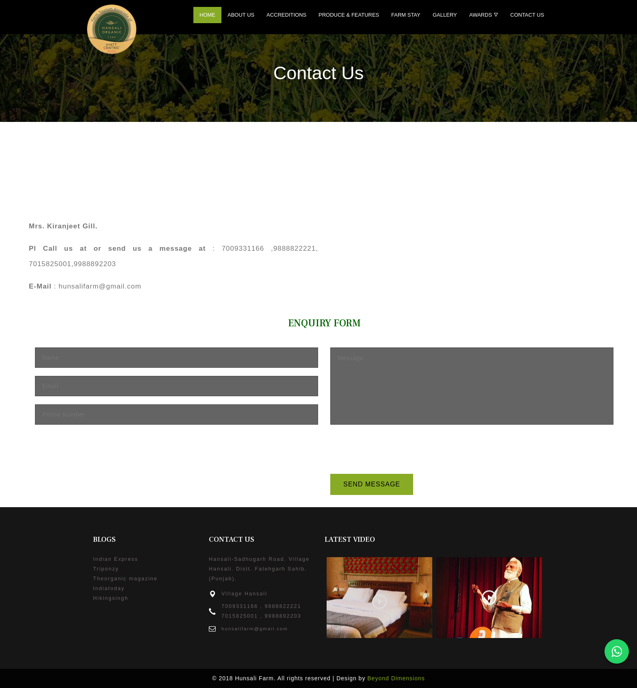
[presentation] (392, 448)
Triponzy (106, 569)
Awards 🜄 (483, 15)
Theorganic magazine (125, 579)
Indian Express (115, 559)
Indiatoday (109, 588)
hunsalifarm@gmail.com (254, 628)
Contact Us (527, 15)
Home (207, 15)
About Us (241, 15)
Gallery (445, 15)
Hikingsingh (110, 598)
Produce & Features (348, 15)
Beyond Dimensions (396, 678)
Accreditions (286, 15)
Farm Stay (405, 15)
